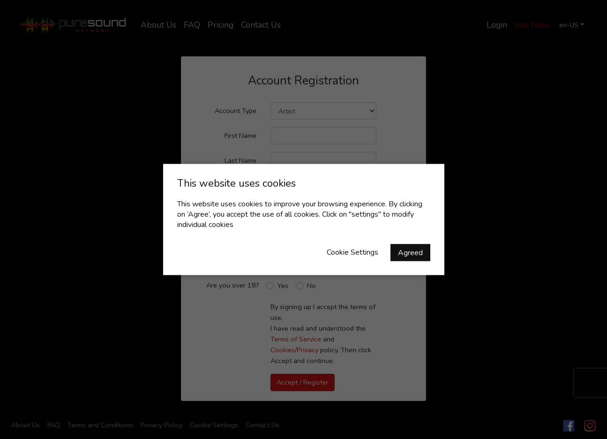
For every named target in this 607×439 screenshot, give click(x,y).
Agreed (410, 253)
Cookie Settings (352, 252)
